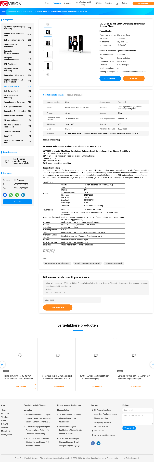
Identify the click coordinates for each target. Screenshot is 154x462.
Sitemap (4, 428)
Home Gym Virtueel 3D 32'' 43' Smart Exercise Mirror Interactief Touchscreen (18, 379)
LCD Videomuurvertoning (17, 40)
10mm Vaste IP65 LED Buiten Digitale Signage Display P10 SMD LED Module (37, 442)
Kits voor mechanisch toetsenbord (17, 126)
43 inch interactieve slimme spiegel (87, 263)
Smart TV (17, 136)
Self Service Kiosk (17, 91)
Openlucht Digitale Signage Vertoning (17, 28)
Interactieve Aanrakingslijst (17, 111)
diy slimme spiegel (17, 86)
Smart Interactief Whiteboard (17, 45)
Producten (5, 413)
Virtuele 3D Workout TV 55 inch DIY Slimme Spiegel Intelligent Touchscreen (134, 379)
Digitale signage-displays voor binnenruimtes (69, 407)
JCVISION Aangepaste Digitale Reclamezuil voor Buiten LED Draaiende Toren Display (38, 430)
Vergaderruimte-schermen (17, 102)
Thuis (3, 410)
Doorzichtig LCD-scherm (17, 75)
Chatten (17, 202)
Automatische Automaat (17, 115)
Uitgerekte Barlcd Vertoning (17, 70)
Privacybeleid (6, 435)
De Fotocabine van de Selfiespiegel (57, 263)
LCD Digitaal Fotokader (17, 106)
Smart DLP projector (17, 131)
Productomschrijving (75, 95)
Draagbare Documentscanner (17, 59)
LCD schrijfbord (17, 64)
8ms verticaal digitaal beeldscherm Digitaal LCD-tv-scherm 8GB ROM (70, 430)
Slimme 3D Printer (17, 120)
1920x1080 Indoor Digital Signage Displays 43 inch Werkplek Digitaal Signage (69, 442)
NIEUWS (4, 424)
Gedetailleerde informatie (53, 95)
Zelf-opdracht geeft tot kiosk (17, 141)
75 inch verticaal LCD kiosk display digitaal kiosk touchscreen (70, 418)
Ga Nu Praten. (143, 3)
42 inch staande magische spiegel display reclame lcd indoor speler (20, 161)
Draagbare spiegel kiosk (114, 263)
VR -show (5, 417)
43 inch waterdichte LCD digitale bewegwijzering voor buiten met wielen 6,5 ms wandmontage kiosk (39, 419)
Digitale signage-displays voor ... (17, 34)
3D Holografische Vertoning (17, 96)
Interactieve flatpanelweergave (17, 52)
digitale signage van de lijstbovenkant (17, 81)
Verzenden (58, 307)
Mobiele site (6, 431)
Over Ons (4, 421)
